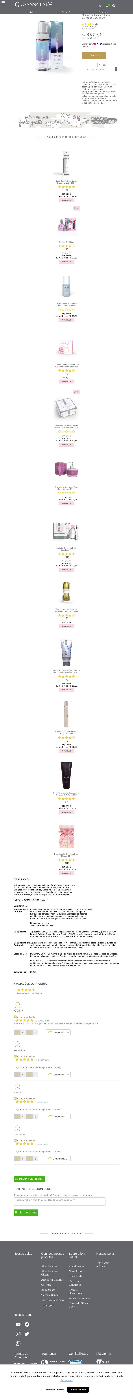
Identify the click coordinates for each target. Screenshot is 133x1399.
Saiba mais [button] (66, 1380)
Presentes (103, 12)
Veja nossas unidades (102, 1264)
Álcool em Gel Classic (49, 1273)
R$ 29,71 (93, 38)
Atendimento (76, 1266)
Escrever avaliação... (29, 1178)
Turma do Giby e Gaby (79, 1305)
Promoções (47, 1305)
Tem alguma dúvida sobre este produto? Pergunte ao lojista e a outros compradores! (54, 1195)
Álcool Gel (30, 12)
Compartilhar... (58, 1032)
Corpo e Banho (50, 1294)
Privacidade (75, 1276)
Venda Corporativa (79, 1298)
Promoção (66, 12)
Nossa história (77, 1271)
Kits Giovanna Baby (52, 1300)
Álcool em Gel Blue (52, 1279)
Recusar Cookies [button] (55, 1389)
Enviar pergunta (26, 1212)
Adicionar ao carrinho (96, 69)
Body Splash (48, 1289)
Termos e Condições (75, 1283)
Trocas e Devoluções (75, 1291)
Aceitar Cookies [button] (78, 1389)
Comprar (94, 55)
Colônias (46, 1284)
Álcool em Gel (49, 1266)
